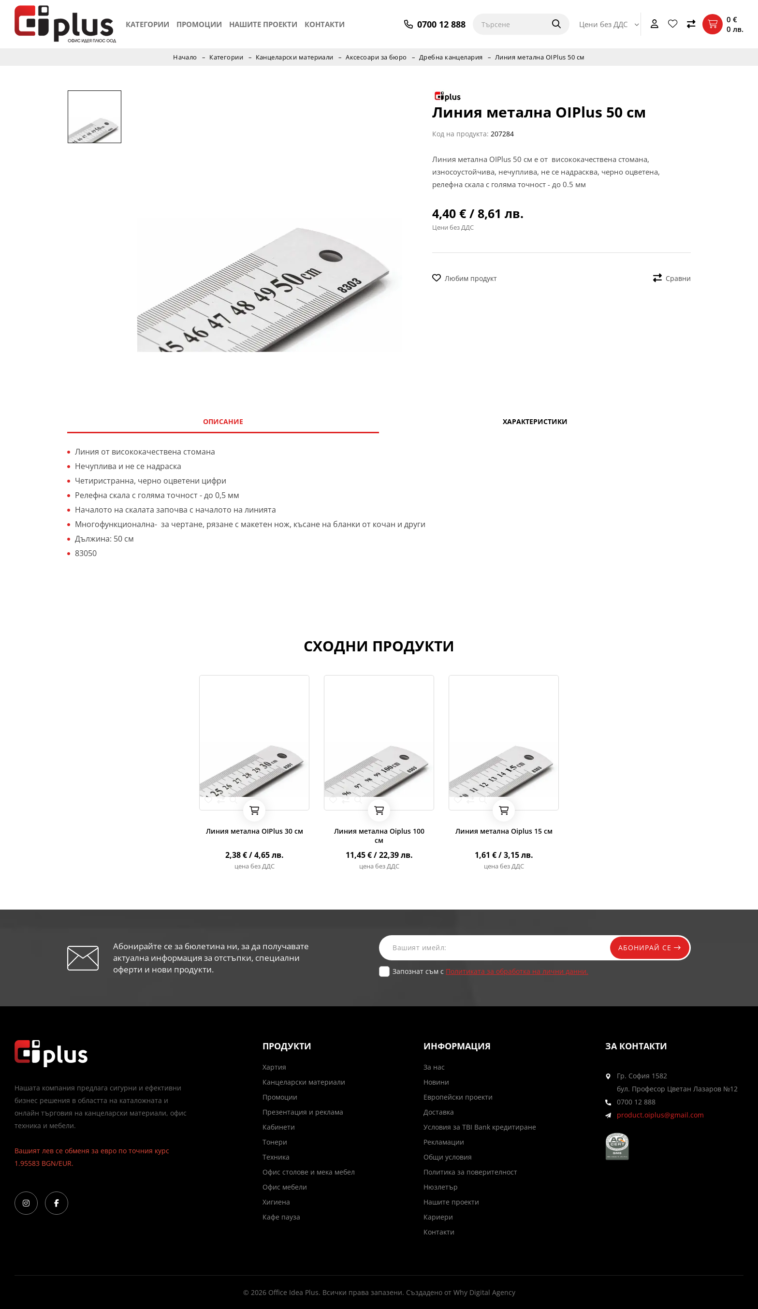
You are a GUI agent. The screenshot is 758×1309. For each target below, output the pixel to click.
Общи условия (447, 1157)
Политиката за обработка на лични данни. (517, 971)
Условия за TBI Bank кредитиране (479, 1127)
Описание (223, 421)
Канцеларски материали (294, 57)
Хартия (274, 1067)
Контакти (325, 24)
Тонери (274, 1142)
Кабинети (278, 1127)
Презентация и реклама (302, 1112)
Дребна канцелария (452, 57)
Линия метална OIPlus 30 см (254, 831)
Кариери (438, 1216)
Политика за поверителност (470, 1172)
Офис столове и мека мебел (308, 1172)
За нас (434, 1067)
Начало (184, 57)
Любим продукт (464, 278)
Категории (147, 24)
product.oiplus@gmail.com (660, 1114)
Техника (276, 1157)
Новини (436, 1082)
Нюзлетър (440, 1186)
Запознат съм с (490, 971)
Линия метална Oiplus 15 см (504, 831)
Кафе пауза (281, 1216)
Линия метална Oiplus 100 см (379, 835)
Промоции (199, 24)
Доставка (438, 1112)
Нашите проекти (263, 24)
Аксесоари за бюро (377, 57)
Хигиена (276, 1201)
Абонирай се (648, 947)
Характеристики (535, 421)
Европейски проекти (458, 1097)
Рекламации (443, 1142)
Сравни (672, 278)
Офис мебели (284, 1186)
